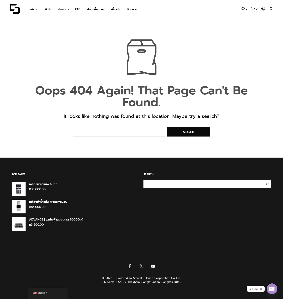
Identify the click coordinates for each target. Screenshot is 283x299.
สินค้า (48, 9)
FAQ (77, 9)
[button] (244, 9)
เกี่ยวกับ (115, 9)
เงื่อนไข (62, 9)
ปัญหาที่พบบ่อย (95, 9)
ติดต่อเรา (132, 9)
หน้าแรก (33, 9)
